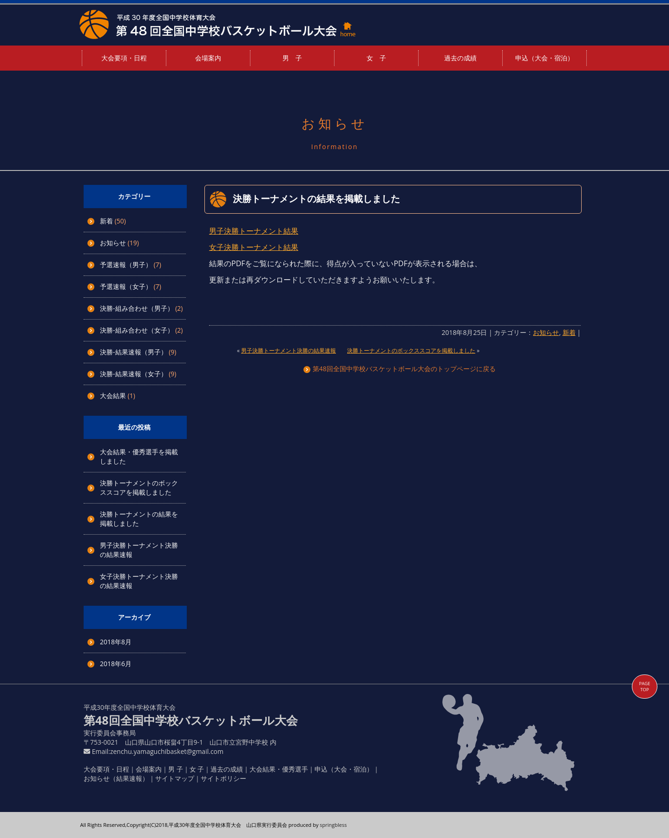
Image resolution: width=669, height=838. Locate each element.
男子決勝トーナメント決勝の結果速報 (288, 350)
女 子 (376, 57)
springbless (333, 824)
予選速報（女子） (126, 286)
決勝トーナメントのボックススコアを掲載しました (139, 487)
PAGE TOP (644, 687)
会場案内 (208, 57)
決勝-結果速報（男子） (133, 351)
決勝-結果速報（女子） (133, 373)
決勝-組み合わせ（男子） (137, 308)
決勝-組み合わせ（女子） (137, 330)
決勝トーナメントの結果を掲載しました (316, 198)
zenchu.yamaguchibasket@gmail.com (166, 751)
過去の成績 (460, 57)
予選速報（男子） (126, 264)
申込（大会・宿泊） (544, 57)
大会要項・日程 (124, 57)
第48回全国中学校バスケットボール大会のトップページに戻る (399, 368)
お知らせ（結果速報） (116, 778)
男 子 (292, 57)
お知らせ (113, 242)
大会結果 (113, 395)
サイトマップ (174, 778)
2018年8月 (115, 641)
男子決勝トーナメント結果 (253, 231)
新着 (106, 220)
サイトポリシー (223, 778)
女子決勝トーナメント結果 (253, 247)
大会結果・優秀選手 (278, 769)
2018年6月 (115, 663)
